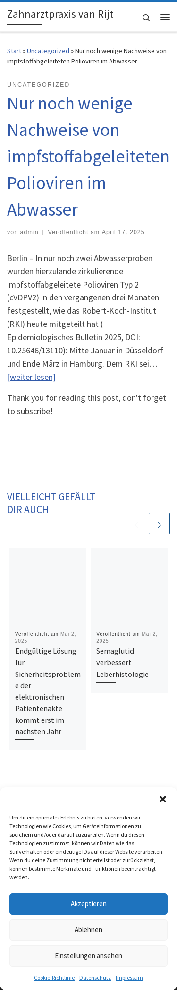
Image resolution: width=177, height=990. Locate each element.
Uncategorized (48, 50)
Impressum (129, 977)
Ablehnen (88, 929)
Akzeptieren (89, 903)
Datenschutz (95, 977)
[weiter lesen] (31, 376)
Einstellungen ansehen (88, 955)
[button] (163, 799)
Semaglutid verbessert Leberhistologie (122, 662)
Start (14, 50)
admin (29, 232)
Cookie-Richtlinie (54, 977)
